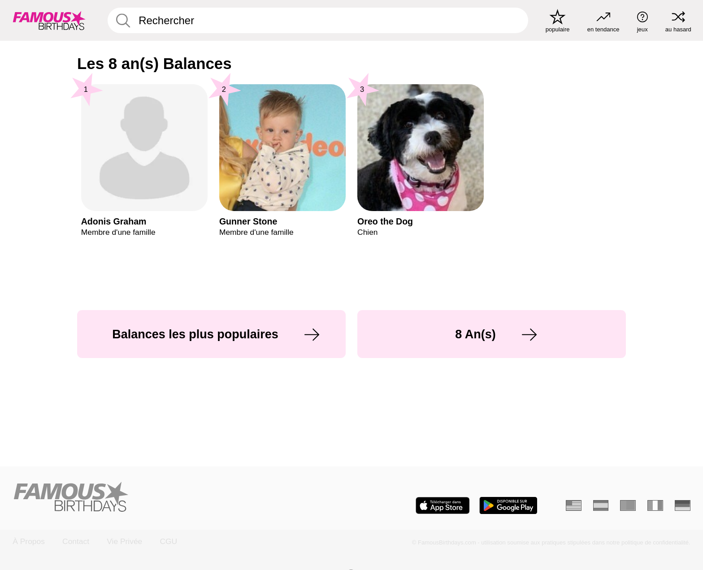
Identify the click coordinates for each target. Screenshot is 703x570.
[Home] (179, 497)
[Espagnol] (601, 505)
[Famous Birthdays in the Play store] (508, 505)
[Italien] (655, 505)
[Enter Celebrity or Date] (318, 20)
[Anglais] (573, 505)
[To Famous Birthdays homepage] (49, 20)
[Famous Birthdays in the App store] (443, 505)
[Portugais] (628, 505)
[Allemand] (682, 505)
